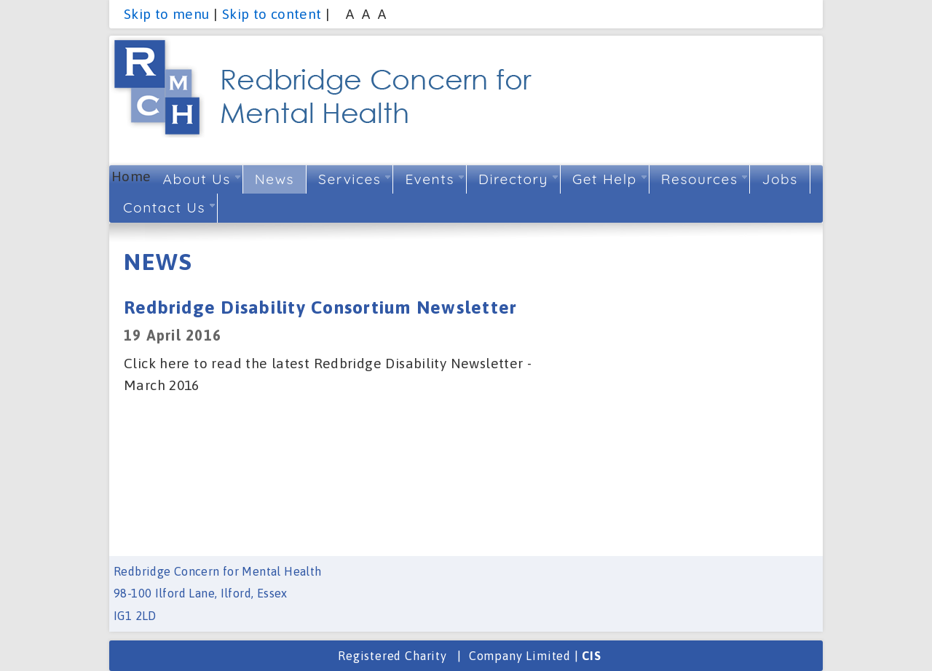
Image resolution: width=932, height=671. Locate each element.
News (279, 179)
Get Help (609, 179)
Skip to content (272, 14)
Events (434, 179)
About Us (201, 179)
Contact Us (169, 207)
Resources (704, 179)
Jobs (779, 179)
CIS (591, 655)
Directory (518, 179)
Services (354, 179)
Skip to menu (167, 14)
